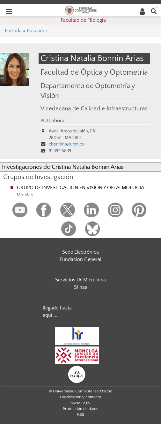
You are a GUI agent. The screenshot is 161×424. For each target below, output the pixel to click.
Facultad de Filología (83, 20)
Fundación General (80, 259)
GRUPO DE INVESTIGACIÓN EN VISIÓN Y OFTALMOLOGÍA (80, 187)
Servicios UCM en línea (80, 280)
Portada (13, 30)
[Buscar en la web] (154, 10)
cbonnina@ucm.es (66, 144)
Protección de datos (80, 408)
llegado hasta (57, 308)
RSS (80, 414)
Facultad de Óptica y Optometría (94, 72)
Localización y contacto (80, 397)
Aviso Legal (80, 403)
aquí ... (50, 315)
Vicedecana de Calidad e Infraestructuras (93, 108)
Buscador (37, 30)
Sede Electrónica (80, 252)
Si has (80, 287)
